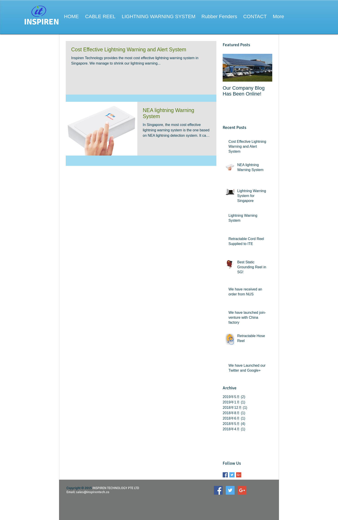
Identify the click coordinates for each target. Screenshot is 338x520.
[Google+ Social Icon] (242, 490)
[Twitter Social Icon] (230, 490)
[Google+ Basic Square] (238, 474)
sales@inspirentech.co (92, 492)
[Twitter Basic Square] (232, 474)
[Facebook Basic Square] (225, 474)
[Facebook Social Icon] (218, 490)
